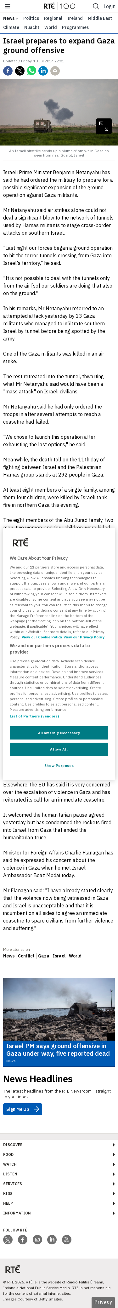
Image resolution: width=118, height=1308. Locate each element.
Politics (31, 18)
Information (17, 1213)
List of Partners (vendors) (34, 716)
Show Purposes (59, 765)
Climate (11, 27)
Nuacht (31, 27)
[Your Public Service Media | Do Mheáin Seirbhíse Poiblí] (12, 1269)
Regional (53, 18)
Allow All (59, 749)
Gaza (43, 956)
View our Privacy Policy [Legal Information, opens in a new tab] (84, 637)
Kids (8, 1193)
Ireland (75, 18)
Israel (59, 956)
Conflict (26, 956)
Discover (13, 1144)
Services (12, 1183)
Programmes (75, 27)
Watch (10, 1164)
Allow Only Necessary (59, 732)
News (8, 956)
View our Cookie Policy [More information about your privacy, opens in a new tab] (42, 637)
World (50, 27)
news (8, 18)
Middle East (100, 18)
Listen (10, 1174)
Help (8, 1203)
